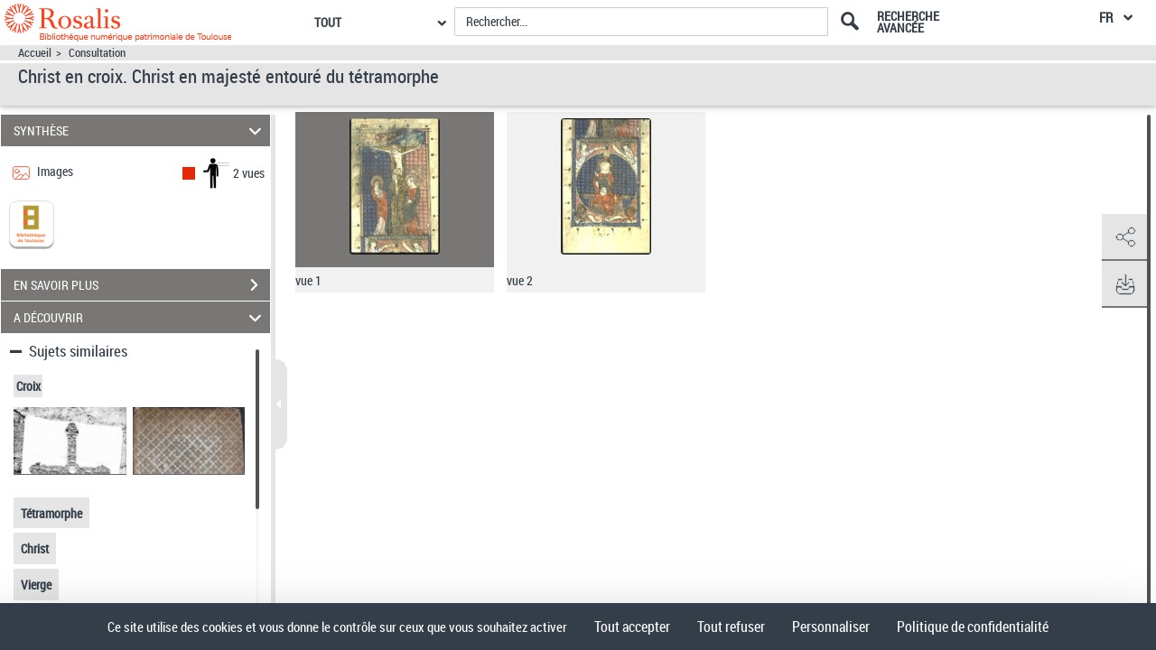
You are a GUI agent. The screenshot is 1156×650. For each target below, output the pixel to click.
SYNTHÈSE (140, 130)
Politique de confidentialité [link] (973, 626)
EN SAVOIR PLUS (142, 285)
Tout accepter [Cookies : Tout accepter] (632, 626)
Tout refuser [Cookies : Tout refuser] (731, 626)
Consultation (97, 52)
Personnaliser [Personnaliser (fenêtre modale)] (831, 626)
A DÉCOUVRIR (140, 317)
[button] (1124, 237)
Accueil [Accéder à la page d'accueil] (34, 52)
